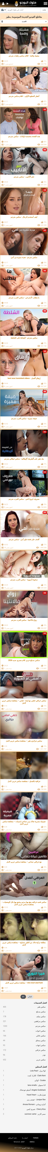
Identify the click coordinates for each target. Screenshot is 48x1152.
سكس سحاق (23, 1040)
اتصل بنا (25, 1138)
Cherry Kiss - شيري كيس (23, 1109)
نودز (23, 1055)
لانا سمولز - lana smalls (23, 1085)
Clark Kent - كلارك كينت (23, 1076)
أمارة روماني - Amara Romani (23, 1104)
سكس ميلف (23, 1016)
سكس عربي (23, 1060)
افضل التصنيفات (40, 1003)
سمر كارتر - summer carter (23, 1114)
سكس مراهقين (23, 1021)
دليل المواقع (12, 1138)
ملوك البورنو (26, 1148)
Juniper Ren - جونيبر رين (23, 1100)
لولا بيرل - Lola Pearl (23, 1071)
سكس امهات (23, 1045)
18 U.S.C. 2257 (19, 1142)
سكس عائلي (23, 1036)
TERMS (35, 1138)
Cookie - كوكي (23, 1080)
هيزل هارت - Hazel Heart (23, 1095)
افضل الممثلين (41, 1067)
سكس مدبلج (23, 1012)
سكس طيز (23, 1007)
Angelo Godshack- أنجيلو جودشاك (23, 1090)
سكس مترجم (23, 1026)
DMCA (32, 1142)
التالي (30, 997)
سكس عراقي (23, 1050)
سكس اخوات (23, 1031)
